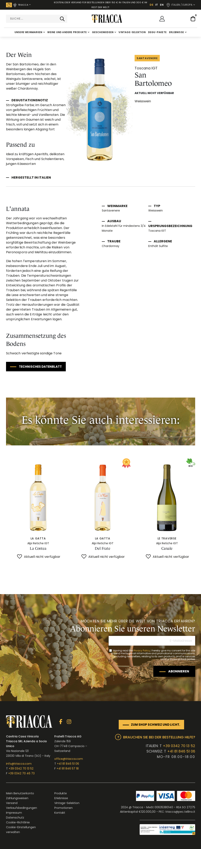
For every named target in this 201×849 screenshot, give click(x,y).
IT (156, 5)
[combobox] (36, 19)
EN (162, 5)
